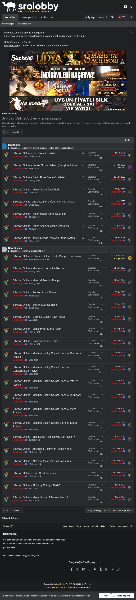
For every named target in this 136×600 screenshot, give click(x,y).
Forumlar (10, 17)
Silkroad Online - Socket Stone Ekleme (35, 292)
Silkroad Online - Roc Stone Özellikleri (34, 153)
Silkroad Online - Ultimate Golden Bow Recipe (39, 316)
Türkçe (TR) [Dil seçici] (8, 526)
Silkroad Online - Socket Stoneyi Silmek (35, 304)
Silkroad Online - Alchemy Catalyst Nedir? (37, 485)
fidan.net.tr (59, 587)
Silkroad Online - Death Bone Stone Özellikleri (39, 177)
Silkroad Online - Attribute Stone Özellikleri (37, 201)
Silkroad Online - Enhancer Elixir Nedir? (35, 341)
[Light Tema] (112, 17)
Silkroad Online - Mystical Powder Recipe (36, 280)
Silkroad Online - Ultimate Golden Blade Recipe (40, 256)
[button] (35, 17)
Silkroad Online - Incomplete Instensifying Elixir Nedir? (44, 436)
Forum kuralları (83, 526)
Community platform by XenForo (68, 584)
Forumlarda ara (24, 24)
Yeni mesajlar (8, 24)
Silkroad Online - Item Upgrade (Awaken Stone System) (44, 238)
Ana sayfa (123, 526)
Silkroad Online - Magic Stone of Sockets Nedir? (40, 497)
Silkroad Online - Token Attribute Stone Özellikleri (41, 226)
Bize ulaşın (68, 526)
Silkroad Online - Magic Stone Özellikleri (36, 189)
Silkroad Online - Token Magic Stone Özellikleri (39, 213)
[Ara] (130, 17)
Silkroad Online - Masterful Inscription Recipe (38, 268)
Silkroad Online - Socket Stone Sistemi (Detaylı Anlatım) (45, 165)
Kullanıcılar (47, 17)
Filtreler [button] (126, 140)
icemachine (84, 587)
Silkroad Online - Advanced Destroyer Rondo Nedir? (42, 449)
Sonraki (15, 132)
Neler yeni (27, 17)
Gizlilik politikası (99, 526)
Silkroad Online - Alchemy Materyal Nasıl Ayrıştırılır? (43, 461)
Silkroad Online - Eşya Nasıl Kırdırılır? (34, 473)
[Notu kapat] (131, 32)
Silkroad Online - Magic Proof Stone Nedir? (37, 329)
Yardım (112, 526)
